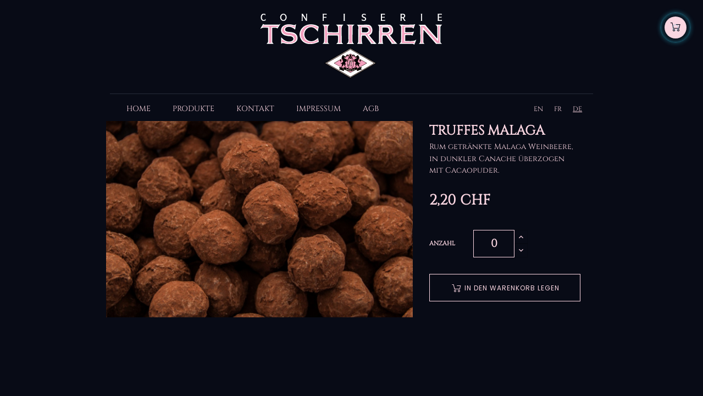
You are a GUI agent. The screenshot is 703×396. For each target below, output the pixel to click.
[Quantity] (493, 243)
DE (577, 109)
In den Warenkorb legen (506, 288)
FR (558, 109)
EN (538, 109)
